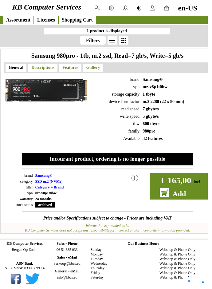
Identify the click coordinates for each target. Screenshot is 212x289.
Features (70, 67)
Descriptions (42, 67)
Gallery (93, 67)
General (16, 67)
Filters (93, 40)
